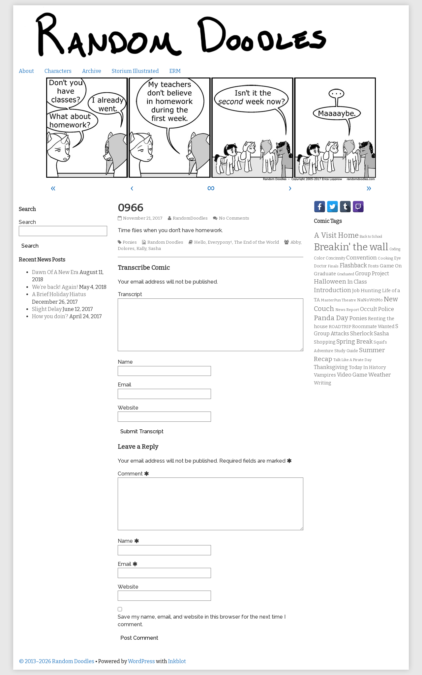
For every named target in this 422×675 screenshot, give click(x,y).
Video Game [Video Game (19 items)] (352, 375)
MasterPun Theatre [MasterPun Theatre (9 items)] (338, 300)
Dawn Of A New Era (55, 272)
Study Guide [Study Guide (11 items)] (346, 350)
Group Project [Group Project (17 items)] (372, 273)
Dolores (126, 248)
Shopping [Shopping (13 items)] (324, 342)
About (26, 71)
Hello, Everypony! (213, 242)
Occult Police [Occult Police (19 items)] (377, 309)
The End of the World (256, 242)
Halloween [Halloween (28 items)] (330, 281)
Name (125, 362)
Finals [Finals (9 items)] (333, 266)
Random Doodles (165, 242)
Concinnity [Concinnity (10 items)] (335, 258)
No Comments (234, 218)
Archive (91, 71)
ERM (175, 71)
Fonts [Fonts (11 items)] (373, 265)
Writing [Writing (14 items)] (322, 383)
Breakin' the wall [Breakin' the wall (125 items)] (351, 247)
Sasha (154, 248)
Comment (134, 474)
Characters (58, 71)
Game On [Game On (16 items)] (391, 266)
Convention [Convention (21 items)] (361, 257)
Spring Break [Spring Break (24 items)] (354, 341)
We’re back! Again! (55, 287)
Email (124, 385)
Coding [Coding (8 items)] (394, 249)
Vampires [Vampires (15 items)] (325, 375)
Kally (141, 248)
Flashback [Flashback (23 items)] (353, 265)
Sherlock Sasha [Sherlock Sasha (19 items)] (369, 333)
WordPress (141, 661)
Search (27, 222)
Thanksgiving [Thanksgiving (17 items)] (331, 367)
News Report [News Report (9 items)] (347, 309)
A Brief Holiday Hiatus (59, 294)
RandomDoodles (190, 218)
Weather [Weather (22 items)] (379, 374)
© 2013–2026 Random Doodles (56, 661)
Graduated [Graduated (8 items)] (345, 274)
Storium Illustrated (135, 71)
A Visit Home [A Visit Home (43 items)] (336, 235)
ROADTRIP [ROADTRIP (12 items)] (340, 326)
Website (128, 408)
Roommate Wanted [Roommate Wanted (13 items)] (373, 326)
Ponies (130, 242)
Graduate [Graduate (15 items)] (325, 274)
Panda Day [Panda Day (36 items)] (331, 318)
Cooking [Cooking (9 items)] (385, 258)
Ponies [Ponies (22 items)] (358, 318)
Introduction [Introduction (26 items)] (332, 290)
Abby (295, 242)
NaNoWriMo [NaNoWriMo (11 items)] (370, 299)
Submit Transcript (142, 431)
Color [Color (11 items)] (319, 258)
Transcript (130, 294)
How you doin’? (50, 316)
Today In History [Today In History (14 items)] (367, 367)
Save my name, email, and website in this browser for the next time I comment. (202, 620)
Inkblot (177, 661)
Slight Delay (47, 309)
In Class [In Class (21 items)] (357, 281)
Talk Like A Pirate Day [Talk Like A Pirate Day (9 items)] (352, 359)
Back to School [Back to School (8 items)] (371, 236)
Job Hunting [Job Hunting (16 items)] (366, 290)
